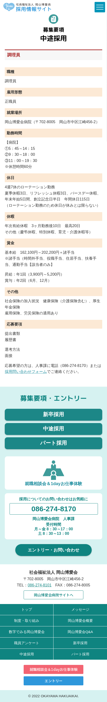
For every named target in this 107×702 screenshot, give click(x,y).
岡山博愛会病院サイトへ (53, 594)
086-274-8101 (40, 585)
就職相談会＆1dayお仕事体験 (54, 669)
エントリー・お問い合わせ (53, 550)
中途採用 (53, 429)
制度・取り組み (26, 621)
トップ (26, 609)
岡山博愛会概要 (80, 621)
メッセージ (80, 609)
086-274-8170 (54, 509)
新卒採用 (53, 414)
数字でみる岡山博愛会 (27, 632)
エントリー (54, 680)
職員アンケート (26, 643)
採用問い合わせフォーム (26, 372)
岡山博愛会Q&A (80, 632)
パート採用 (53, 443)
